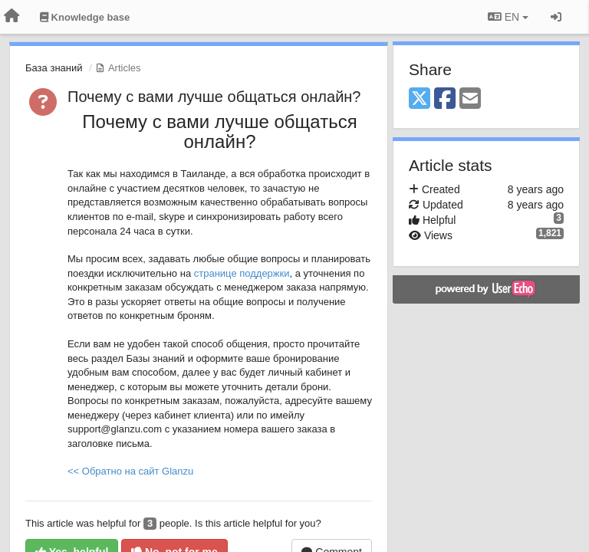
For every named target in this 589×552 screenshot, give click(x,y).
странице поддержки (242, 273)
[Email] (470, 99)
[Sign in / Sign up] (556, 17)
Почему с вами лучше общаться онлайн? (214, 96)
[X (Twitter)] (419, 99)
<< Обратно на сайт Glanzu (130, 471)
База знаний (54, 68)
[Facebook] (445, 99)
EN (508, 17)
